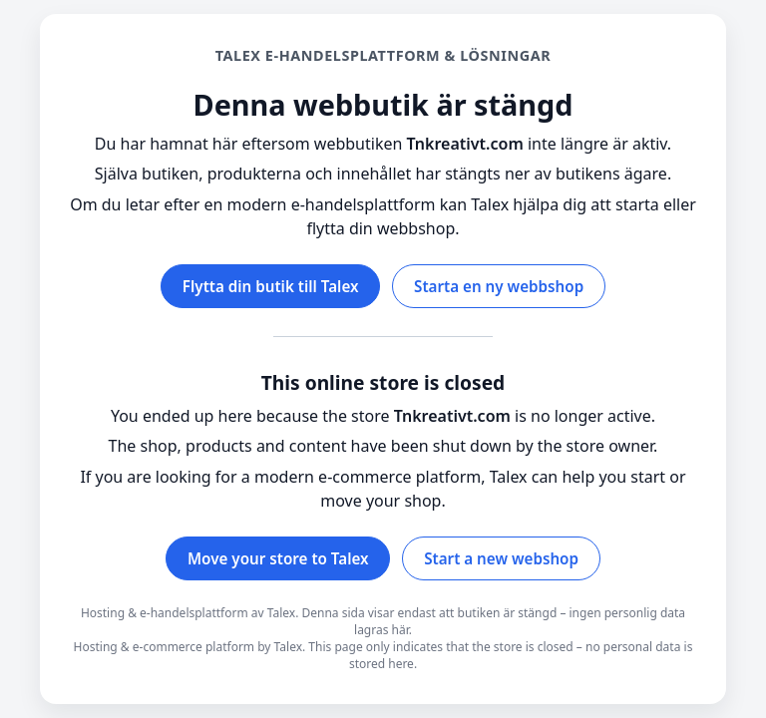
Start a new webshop (501, 558)
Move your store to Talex (278, 558)
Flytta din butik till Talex (271, 286)
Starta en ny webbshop (498, 286)
